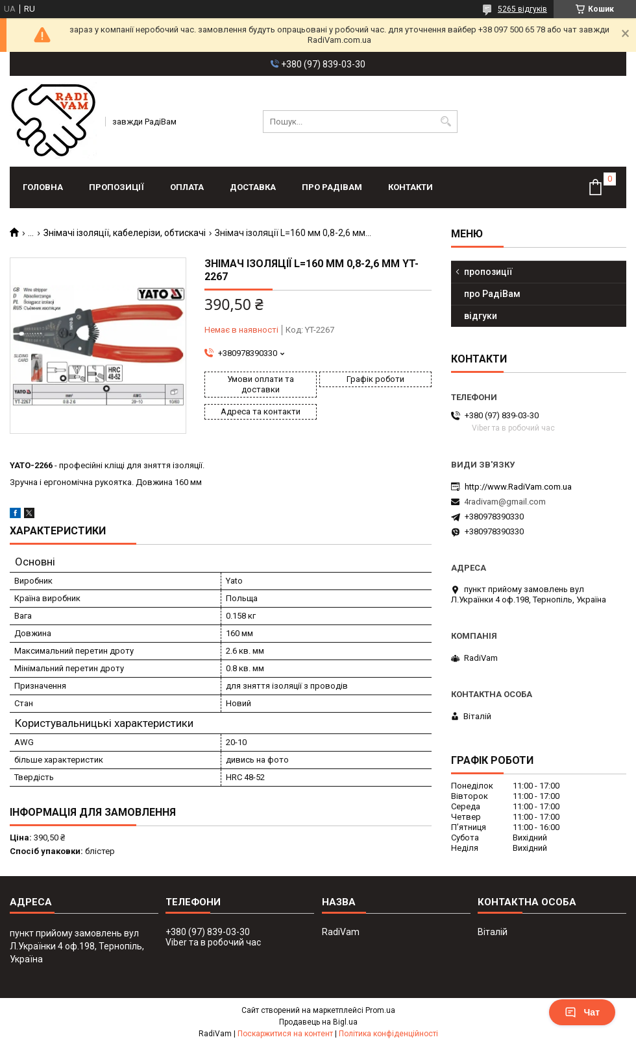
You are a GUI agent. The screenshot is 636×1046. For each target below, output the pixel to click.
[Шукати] (446, 121)
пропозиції (116, 187)
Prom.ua (380, 1010)
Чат (582, 1012)
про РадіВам (332, 187)
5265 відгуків (522, 9)
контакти (410, 187)
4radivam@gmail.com (505, 501)
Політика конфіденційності (388, 1033)
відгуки (480, 316)
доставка (253, 187)
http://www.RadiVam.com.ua (518, 487)
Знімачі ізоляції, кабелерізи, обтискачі (124, 233)
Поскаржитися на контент (285, 1033)
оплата (187, 187)
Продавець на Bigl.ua (318, 1022)
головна (43, 187)
